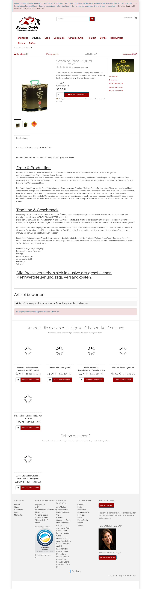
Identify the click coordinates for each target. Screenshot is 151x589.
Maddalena (61, 554)
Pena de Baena (62, 562)
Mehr (58, 567)
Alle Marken (61, 507)
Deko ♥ (21, 43)
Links (16, 507)
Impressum (40, 504)
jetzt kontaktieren (107, 557)
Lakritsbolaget (62, 551)
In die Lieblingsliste (116, 83)
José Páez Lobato (63, 541)
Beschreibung (22, 138)
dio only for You (62, 528)
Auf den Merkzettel (116, 87)
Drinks (103, 38)
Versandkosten (129, 576)
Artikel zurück (52, 54)
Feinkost (91, 38)
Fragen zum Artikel (116, 91)
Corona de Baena (63, 520)
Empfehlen (113, 80)
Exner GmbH (61, 531)
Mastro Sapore (62, 557)
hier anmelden (106, 505)
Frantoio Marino (62, 533)
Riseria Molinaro (63, 564)
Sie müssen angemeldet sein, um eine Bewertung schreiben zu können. (53, 303)
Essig (47, 38)
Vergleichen (113, 76)
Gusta (58, 536)
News (37, 523)
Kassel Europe (62, 549)
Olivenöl (36, 38)
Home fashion (62, 538)
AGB (37, 507)
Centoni (59, 517)
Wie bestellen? (41, 520)
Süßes (32, 43)
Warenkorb (19, 510)
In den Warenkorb (76, 94)
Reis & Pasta (116, 38)
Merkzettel (18, 515)
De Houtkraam (62, 523)
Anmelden (128, 18)
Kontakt (17, 504)
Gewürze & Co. (75, 38)
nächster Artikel (129, 54)
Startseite (23, 38)
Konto (16, 512)
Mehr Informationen (30, 380)
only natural (61, 559)
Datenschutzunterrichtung (46, 510)
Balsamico (59, 38)
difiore (59, 525)
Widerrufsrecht (41, 517)
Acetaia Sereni (62, 510)
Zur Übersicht (22, 54)
